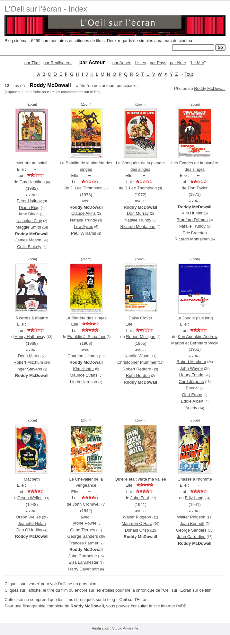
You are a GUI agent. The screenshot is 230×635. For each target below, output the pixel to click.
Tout (188, 74)
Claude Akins (83, 213)
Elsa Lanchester (83, 562)
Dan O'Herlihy (29, 529)
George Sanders (82, 536)
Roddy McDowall (210, 88)
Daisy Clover (140, 318)
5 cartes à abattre (31, 318)
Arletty (191, 407)
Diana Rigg (29, 207)
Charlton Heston (82, 355)
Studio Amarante (125, 628)
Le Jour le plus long (195, 318)
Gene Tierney (82, 529)
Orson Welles (29, 497)
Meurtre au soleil (31, 163)
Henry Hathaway (29, 336)
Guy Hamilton (32, 181)
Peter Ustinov (29, 200)
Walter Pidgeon (137, 517)
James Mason (28, 240)
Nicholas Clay (29, 220)
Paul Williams (83, 233)
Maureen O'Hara (136, 523)
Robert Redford (137, 369)
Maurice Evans (83, 375)
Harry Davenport (83, 569)
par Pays (158, 62)
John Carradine (82, 555)
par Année (121, 62)
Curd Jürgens (191, 381)
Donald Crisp (137, 530)
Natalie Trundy (83, 220)
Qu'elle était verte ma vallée (140, 479)
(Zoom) (32, 104)
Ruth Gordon (138, 375)
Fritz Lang (194, 497)
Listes (140, 62)
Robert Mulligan (140, 336)
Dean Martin (29, 355)
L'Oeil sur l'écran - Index (45, 8)
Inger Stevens (29, 369)
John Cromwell (86, 504)
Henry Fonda (191, 374)
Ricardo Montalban (137, 226)
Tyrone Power (83, 523)
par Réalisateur (57, 62)
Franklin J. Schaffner (86, 336)
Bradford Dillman (192, 219)
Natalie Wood (136, 355)
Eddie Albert (192, 401)
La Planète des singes (86, 318)
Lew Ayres (83, 226)
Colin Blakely (29, 246)
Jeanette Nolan (32, 523)
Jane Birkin (28, 214)
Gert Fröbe (192, 394)
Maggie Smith (28, 227)
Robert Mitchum (28, 362)
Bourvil (192, 388)
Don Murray (138, 213)
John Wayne (191, 368)
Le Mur (197, 62)
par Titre (32, 62)
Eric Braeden (195, 233)
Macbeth (32, 479)
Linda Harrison (83, 381)
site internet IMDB (169, 606)
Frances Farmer (83, 543)
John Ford (139, 497)
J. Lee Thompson (86, 188)
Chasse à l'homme (194, 479)
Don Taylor (198, 188)
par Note (178, 62)
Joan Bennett (192, 523)
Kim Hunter (192, 213)
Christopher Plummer (137, 362)
